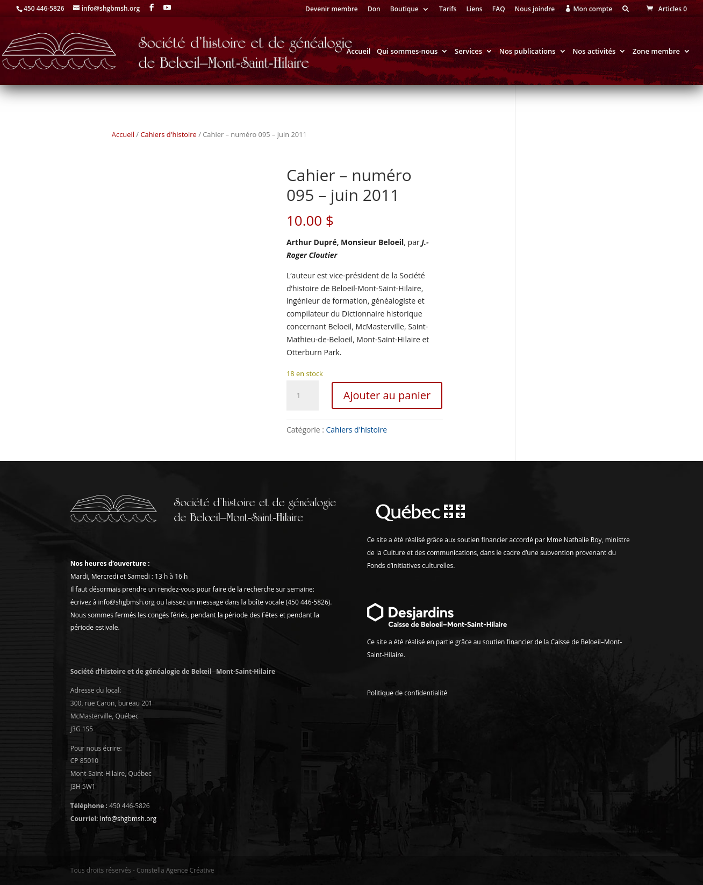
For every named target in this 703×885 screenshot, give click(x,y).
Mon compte (588, 9)
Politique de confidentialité (407, 692)
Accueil (359, 51)
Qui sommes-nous (407, 51)
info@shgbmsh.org (128, 818)
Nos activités (593, 51)
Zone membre (656, 51)
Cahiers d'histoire (168, 134)
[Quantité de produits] (302, 395)
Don (374, 9)
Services (468, 51)
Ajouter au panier (387, 395)
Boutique (404, 9)
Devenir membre (331, 9)
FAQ (498, 9)
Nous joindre (535, 9)
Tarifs (447, 9)
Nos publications (527, 51)
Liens (474, 9)
